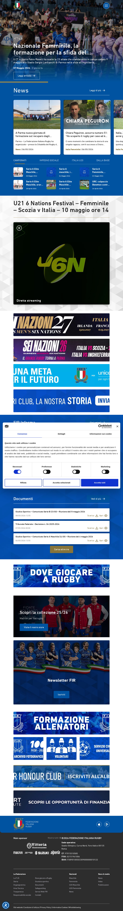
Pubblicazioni (103, 885)
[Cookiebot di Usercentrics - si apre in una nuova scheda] (100, 426)
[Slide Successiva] (21, 38)
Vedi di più (98, 498)
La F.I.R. (16, 878)
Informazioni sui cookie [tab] (101, 434)
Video (100, 881)
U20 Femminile (75, 888)
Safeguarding (40, 888)
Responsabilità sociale (22, 895)
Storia (15, 881)
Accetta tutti (99, 483)
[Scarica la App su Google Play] (107, 824)
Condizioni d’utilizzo (31, 907)
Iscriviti (61, 694)
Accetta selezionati (61, 483)
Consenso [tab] (22, 434)
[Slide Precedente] (15, 38)
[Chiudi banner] (117, 426)
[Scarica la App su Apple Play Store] (99, 824)
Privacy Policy (45, 907)
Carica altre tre (61, 549)
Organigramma (19, 885)
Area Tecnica (18, 888)
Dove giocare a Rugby (43, 878)
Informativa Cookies (60, 907)
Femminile (73, 881)
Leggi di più (97, 90)
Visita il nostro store (34, 627)
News (71, 892)
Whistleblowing (75, 907)
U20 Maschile (74, 885)
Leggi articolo (27, 75)
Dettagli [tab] (61, 434)
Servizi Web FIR (41, 892)
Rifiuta (23, 483)
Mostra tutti (55, 837)
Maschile (72, 878)
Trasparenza (18, 892)
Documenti (39, 885)
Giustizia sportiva (42, 881)
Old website (18, 907)
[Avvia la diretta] (61, 228)
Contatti (38, 895)
